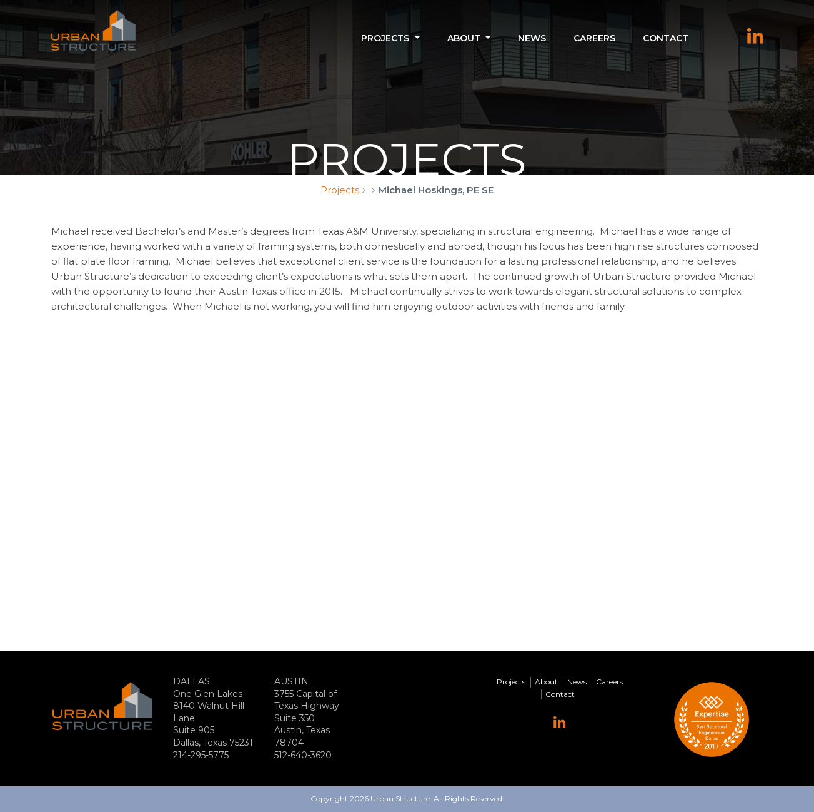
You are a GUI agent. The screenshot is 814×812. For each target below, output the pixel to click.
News (532, 38)
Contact (665, 38)
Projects (385, 38)
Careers (594, 38)
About (463, 38)
